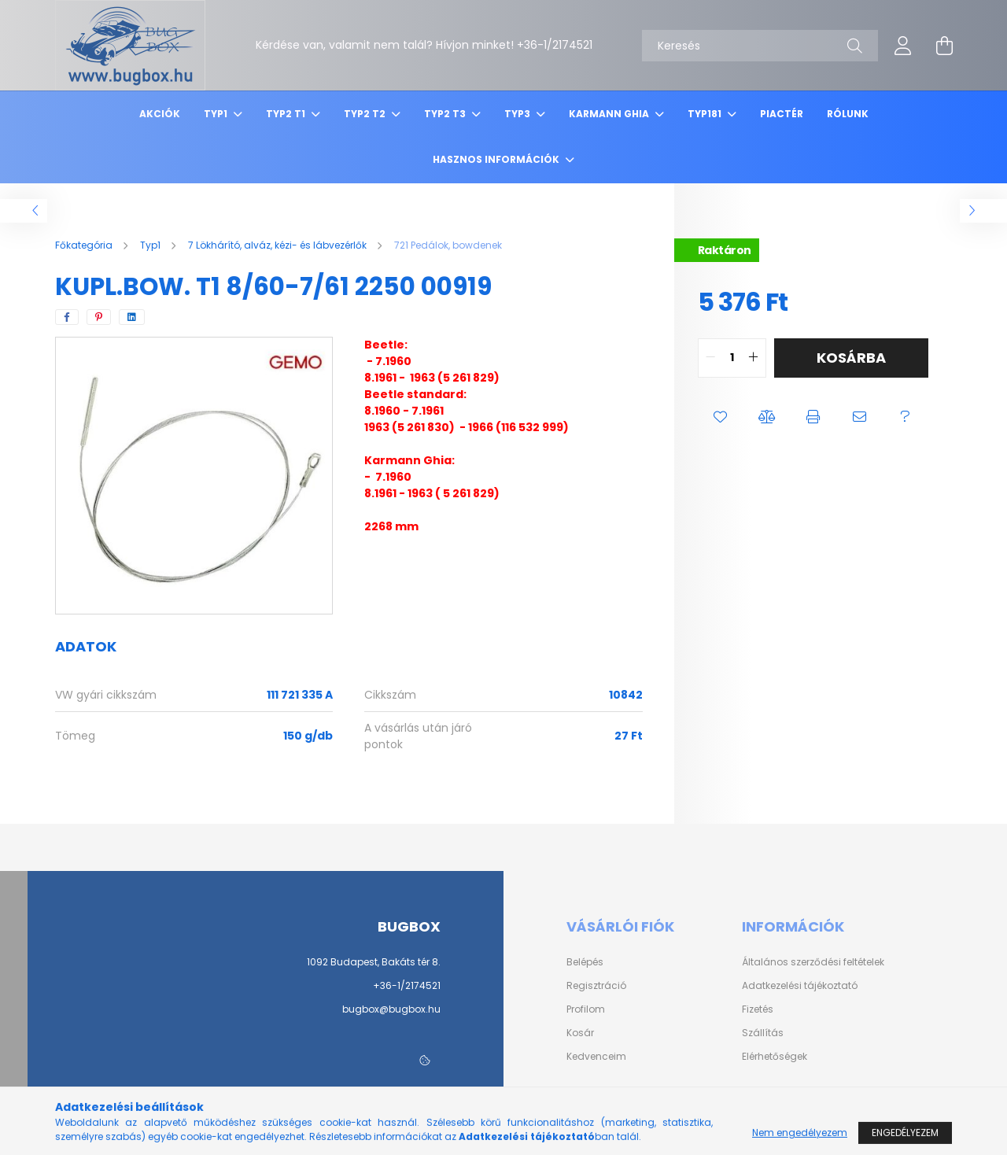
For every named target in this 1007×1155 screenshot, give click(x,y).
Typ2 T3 (446, 113)
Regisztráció (596, 985)
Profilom (585, 1009)
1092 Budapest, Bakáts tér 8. (374, 962)
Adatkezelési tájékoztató (800, 985)
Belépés (584, 962)
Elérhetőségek (774, 1056)
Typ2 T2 (366, 113)
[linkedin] (132, 317)
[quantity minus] (710, 358)
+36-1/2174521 (407, 985)
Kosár (580, 1033)
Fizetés (757, 1009)
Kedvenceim (596, 1056)
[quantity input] (732, 358)
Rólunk (848, 113)
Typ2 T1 (287, 113)
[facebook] (67, 317)
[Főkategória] (85, 245)
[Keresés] (760, 45)
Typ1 (217, 113)
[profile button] (903, 45)
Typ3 (518, 113)
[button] (721, 417)
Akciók (159, 113)
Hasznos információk (497, 159)
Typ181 (706, 113)
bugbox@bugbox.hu (391, 1009)
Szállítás (763, 1033)
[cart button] (944, 45)
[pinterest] (99, 317)
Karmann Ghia (610, 113)
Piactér (781, 113)
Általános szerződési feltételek (813, 962)
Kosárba (851, 357)
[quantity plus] (753, 358)
